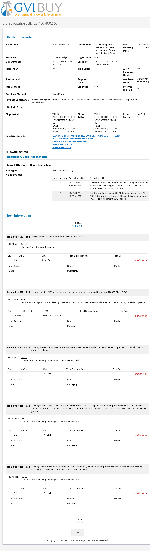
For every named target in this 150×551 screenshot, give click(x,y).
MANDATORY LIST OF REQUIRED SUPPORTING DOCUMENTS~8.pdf (86, 135)
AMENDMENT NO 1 (62, 144)
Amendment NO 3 (61, 147)
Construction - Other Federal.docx (69, 141)
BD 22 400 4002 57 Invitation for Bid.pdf (72, 138)
